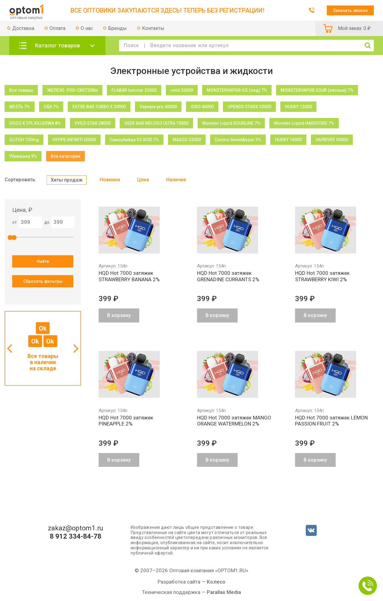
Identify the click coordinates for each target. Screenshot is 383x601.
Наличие (176, 180)
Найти (43, 261)
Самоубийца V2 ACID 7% (134, 139)
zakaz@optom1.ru (75, 528)
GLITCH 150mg (24, 139)
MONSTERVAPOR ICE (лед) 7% (237, 90)
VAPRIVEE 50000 (332, 139)
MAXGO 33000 (187, 139)
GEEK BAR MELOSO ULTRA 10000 (156, 123)
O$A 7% (51, 106)
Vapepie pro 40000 (158, 106)
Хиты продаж (66, 180)
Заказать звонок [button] (350, 10)
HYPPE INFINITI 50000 (74, 139)
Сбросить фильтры (43, 281)
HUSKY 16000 (288, 139)
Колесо (216, 582)
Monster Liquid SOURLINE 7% (231, 123)
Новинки (110, 180)
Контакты (153, 28)
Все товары (21, 90)
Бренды (117, 28)
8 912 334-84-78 (75, 536)
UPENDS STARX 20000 (249, 106)
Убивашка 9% (23, 156)
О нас (87, 28)
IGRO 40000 (202, 106)
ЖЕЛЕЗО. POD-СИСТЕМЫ (72, 90)
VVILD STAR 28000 (93, 123)
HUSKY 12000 (298, 106)
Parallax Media (224, 592)
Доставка (23, 28)
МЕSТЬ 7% (19, 106)
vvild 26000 (181, 90)
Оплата (57, 28)
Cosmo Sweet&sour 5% (238, 139)
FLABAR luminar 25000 (134, 90)
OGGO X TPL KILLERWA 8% (35, 123)
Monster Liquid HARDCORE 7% (304, 123)
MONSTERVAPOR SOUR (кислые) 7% (317, 90)
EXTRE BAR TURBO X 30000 (99, 106)
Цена (143, 180)
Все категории (65, 156)
